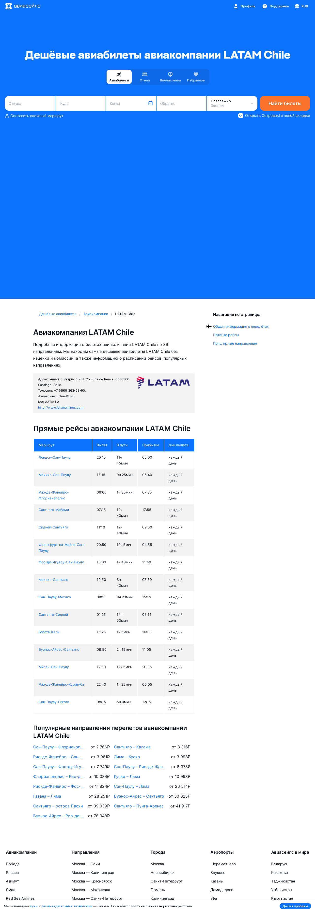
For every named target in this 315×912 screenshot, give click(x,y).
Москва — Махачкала (91, 889)
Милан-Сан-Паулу (54, 667)
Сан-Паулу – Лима (131, 786)
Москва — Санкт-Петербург (97, 898)
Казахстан (280, 872)
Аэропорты (222, 852)
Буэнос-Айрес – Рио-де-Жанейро (59, 815)
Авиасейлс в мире (290, 852)
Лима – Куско (127, 756)
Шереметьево (223, 864)
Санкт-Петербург (167, 881)
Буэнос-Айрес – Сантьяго (139, 796)
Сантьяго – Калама (132, 746)
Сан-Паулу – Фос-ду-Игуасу (59, 766)
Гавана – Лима (47, 796)
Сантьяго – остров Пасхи (58, 806)
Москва (157, 864)
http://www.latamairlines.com (60, 407)
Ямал (10, 889)
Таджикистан (283, 881)
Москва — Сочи (86, 864)
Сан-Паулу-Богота (54, 702)
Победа (12, 864)
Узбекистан (281, 889)
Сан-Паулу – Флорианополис (59, 746)
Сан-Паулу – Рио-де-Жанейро (140, 766)
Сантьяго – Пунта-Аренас (139, 806)
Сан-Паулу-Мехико (55, 597)
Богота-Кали (49, 632)
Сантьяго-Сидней (53, 614)
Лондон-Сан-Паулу (55, 457)
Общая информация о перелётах (241, 326)
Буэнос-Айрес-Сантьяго (59, 649)
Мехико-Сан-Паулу (55, 475)
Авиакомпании (21, 852)
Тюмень (158, 889)
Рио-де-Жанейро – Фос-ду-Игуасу (59, 786)
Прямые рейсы (226, 335)
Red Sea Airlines (20, 898)
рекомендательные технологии (66, 906)
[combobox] (30, 103)
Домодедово (221, 889)
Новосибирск (162, 872)
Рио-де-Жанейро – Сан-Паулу (59, 756)
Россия (12, 872)
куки (33, 906)
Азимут (12, 881)
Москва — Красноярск (92, 881)
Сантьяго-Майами (54, 510)
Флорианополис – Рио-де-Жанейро (59, 776)
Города (158, 852)
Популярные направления (235, 343)
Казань (216, 881)
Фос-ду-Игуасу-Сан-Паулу (61, 562)
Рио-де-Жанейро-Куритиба (61, 684)
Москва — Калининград (93, 872)
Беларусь (279, 864)
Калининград (162, 898)
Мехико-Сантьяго (53, 579)
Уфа (213, 898)
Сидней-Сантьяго (53, 527)
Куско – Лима (127, 776)
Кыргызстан (282, 898)
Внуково (217, 872)
